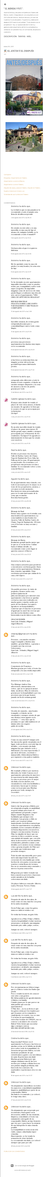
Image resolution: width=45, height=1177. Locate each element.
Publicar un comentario (14, 1151)
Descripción (10, 36)
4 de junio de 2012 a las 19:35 (20, 443)
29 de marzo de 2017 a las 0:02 (21, 760)
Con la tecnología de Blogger (22, 1165)
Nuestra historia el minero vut (14, 191)
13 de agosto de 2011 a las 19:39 (21, 331)
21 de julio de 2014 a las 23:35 (20, 627)
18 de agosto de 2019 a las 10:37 (21, 1075)
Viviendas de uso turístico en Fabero (16, 194)
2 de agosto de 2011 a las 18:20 (21, 217)
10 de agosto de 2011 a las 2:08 (21, 311)
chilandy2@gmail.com (20, 634)
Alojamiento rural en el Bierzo (14, 181)
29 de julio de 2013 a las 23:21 (20, 530)
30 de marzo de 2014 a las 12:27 (22, 579)
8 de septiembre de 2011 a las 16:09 (23, 350)
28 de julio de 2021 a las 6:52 (20, 1146)
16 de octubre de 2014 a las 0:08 (22, 674)
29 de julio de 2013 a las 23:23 (21, 554)
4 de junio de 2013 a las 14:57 (20, 472)
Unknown (15, 767)
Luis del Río (16, 896)
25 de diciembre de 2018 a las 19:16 (22, 1031)
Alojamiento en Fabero (19, 178)
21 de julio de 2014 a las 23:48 (21, 656)
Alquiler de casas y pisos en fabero (15, 188)
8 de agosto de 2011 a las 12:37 (21, 272)
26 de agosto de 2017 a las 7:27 (21, 889)
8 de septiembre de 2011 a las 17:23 (22, 370)
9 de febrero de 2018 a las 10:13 (21, 933)
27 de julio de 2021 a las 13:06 (21, 1100)
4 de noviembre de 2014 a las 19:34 (23, 701)
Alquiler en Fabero (33, 188)
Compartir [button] (7, 174)
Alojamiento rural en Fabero (13, 184)
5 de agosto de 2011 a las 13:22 (21, 238)
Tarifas (21, 36)
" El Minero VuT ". (13, 8)
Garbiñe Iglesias (17, 399)
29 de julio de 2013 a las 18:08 (21, 501)
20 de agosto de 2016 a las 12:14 (21, 729)
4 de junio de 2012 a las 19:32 (20, 417)
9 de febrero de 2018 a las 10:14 (21, 977)
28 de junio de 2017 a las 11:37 (21, 796)
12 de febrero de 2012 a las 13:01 (21, 392)
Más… (29, 36)
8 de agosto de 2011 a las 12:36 (21, 254)
